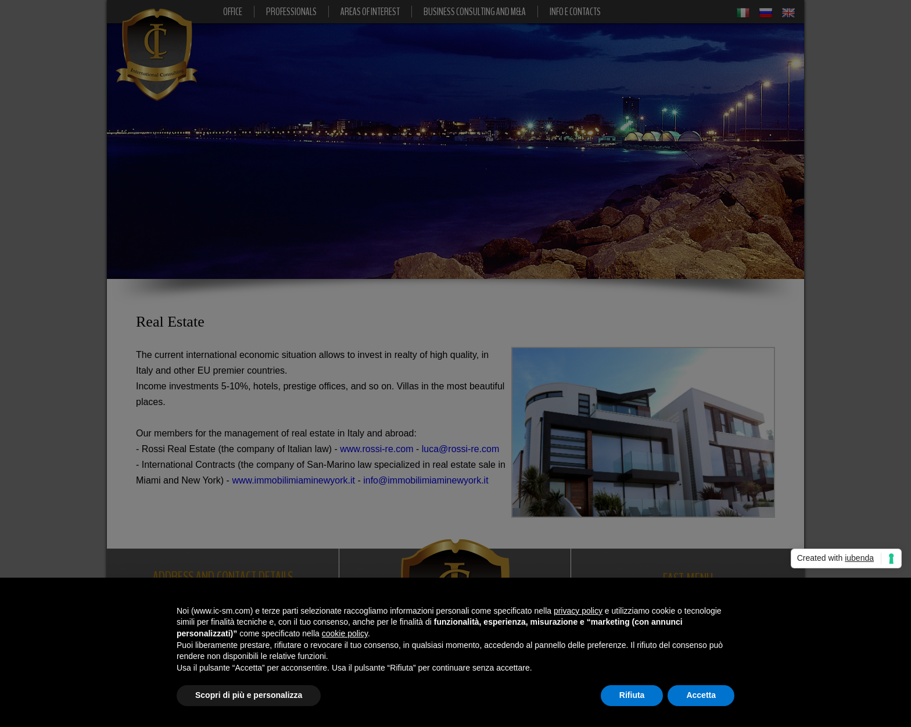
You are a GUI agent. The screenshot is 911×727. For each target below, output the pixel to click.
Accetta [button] (701, 695)
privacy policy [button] (578, 610)
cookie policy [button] (345, 633)
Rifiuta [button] (632, 695)
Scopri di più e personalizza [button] (248, 695)
